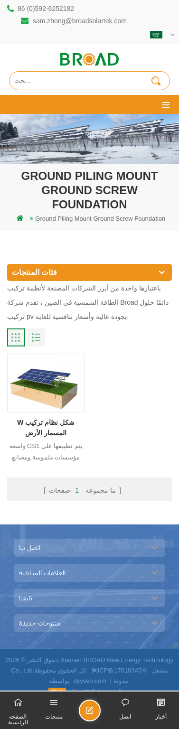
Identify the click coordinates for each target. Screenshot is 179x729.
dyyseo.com (90, 680)
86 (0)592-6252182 (46, 8)
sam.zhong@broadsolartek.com (80, 21)
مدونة (120, 680)
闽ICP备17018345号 (120, 670)
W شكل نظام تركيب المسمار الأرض (46, 428)
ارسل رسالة (100, 714)
